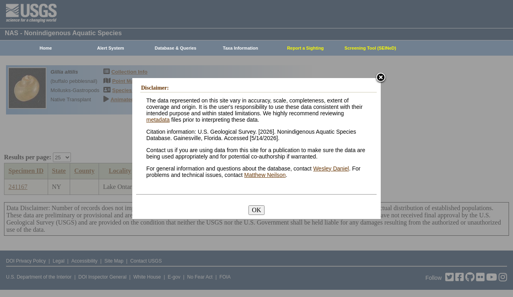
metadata (158, 119)
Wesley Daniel (331, 168)
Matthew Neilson (265, 175)
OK (256, 210)
